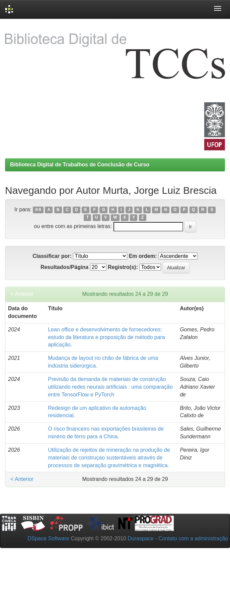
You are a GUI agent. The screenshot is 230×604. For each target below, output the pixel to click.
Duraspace (140, 538)
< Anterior (21, 294)
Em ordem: (143, 256)
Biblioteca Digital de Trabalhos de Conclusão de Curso (79, 164)
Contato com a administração (193, 538)
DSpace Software (48, 538)
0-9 (38, 210)
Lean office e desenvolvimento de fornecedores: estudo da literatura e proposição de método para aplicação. (106, 337)
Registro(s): (123, 267)
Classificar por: (51, 256)
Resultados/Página (64, 267)
